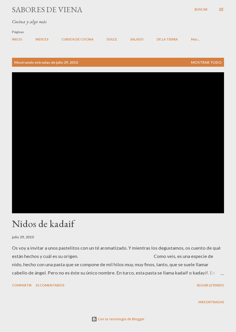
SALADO (137, 39)
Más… (195, 39)
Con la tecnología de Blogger (118, 319)
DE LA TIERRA (167, 39)
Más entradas (211, 302)
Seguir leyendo (210, 285)
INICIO (17, 39)
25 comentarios (49, 285)
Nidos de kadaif (43, 223)
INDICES (41, 39)
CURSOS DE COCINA (78, 39)
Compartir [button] (22, 285)
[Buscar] (201, 9)
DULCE (112, 39)
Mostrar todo (206, 62)
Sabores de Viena (47, 9)
